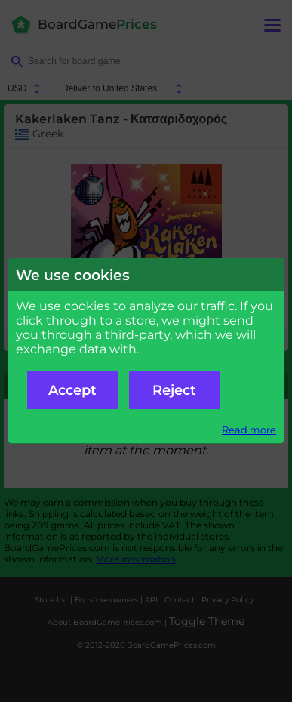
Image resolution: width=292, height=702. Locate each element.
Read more (249, 430)
